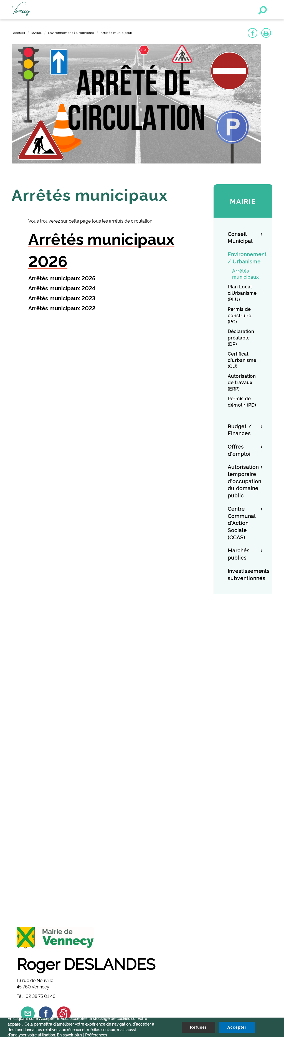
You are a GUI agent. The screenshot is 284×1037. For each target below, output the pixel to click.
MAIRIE (36, 33)
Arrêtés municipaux (245, 274)
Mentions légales (28, 885)
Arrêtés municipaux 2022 (61, 308)
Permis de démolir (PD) (242, 401)
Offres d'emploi (239, 450)
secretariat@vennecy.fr (43, 848)
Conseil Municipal (240, 237)
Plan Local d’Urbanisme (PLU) (242, 292)
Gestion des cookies (31, 872)
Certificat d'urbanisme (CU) (242, 360)
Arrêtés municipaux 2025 (61, 278)
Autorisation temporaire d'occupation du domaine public (244, 481)
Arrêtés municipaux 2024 (61, 288)
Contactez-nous (27, 878)
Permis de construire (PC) (239, 315)
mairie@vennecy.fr (39, 801)
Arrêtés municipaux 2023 (61, 298)
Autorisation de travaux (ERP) (242, 382)
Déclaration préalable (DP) (241, 337)
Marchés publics (239, 554)
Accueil (19, 33)
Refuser (198, 1027)
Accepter (237, 1027)
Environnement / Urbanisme (71, 33)
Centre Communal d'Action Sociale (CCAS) (241, 522)
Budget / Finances (240, 429)
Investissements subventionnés (245, 574)
